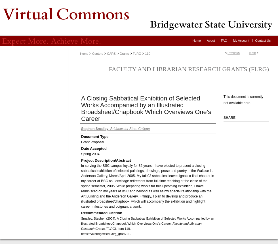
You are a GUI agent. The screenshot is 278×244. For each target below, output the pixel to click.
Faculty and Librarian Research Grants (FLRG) (189, 69)
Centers (97, 53)
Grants (124, 53)
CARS (111, 53)
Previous (234, 52)
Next (252, 52)
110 (147, 53)
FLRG (137, 53)
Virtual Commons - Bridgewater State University (139, 18)
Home (84, 53)
